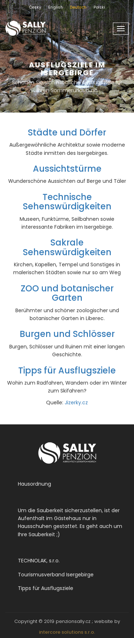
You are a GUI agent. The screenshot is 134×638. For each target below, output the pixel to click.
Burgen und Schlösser (67, 334)
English (55, 7)
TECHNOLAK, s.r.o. (39, 560)
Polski (99, 7)
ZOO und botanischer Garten (67, 293)
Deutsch (78, 7)
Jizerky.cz (76, 402)
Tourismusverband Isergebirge (56, 574)
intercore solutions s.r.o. (67, 632)
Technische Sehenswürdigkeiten (67, 201)
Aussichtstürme (67, 169)
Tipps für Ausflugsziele (67, 370)
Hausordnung (34, 483)
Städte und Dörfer (67, 132)
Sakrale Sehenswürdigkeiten (67, 247)
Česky (35, 7)
